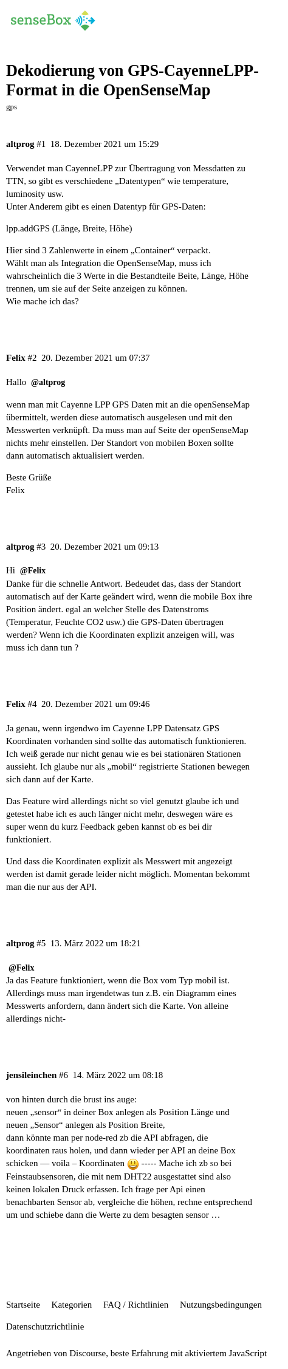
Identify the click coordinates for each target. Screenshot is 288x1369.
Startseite (23, 1304)
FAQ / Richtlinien (135, 1304)
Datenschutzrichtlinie (45, 1326)
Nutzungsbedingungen (221, 1304)
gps (11, 106)
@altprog (48, 382)
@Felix (33, 570)
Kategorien (72, 1304)
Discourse (87, 1353)
